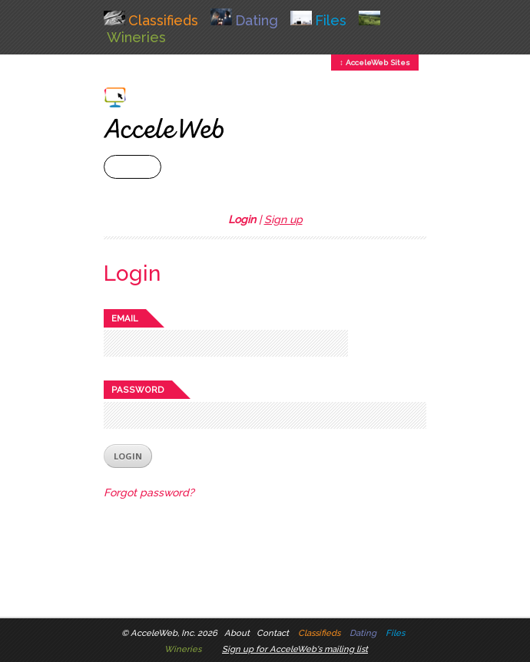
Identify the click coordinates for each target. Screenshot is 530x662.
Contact (273, 632)
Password (137, 389)
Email (124, 318)
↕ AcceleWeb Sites (375, 62)
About (237, 632)
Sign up (283, 219)
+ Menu (132, 166)
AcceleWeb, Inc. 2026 (174, 632)
